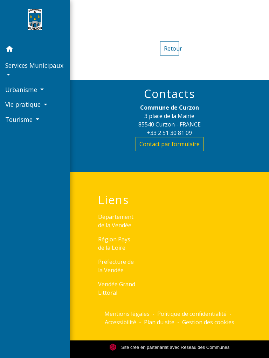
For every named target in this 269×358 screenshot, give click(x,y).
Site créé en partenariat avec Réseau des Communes (169, 347)
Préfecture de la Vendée (116, 266)
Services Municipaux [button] (34, 65)
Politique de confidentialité (192, 314)
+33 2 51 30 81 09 (169, 133)
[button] (35, 50)
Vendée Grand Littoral (116, 288)
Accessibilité (120, 322)
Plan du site (159, 322)
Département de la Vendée (115, 221)
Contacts (169, 93)
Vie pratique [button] (23, 104)
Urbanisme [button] (22, 89)
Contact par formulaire (169, 144)
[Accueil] (35, 20)
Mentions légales (127, 314)
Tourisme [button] (19, 119)
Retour (171, 48)
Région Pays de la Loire (114, 243)
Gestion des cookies (208, 322)
